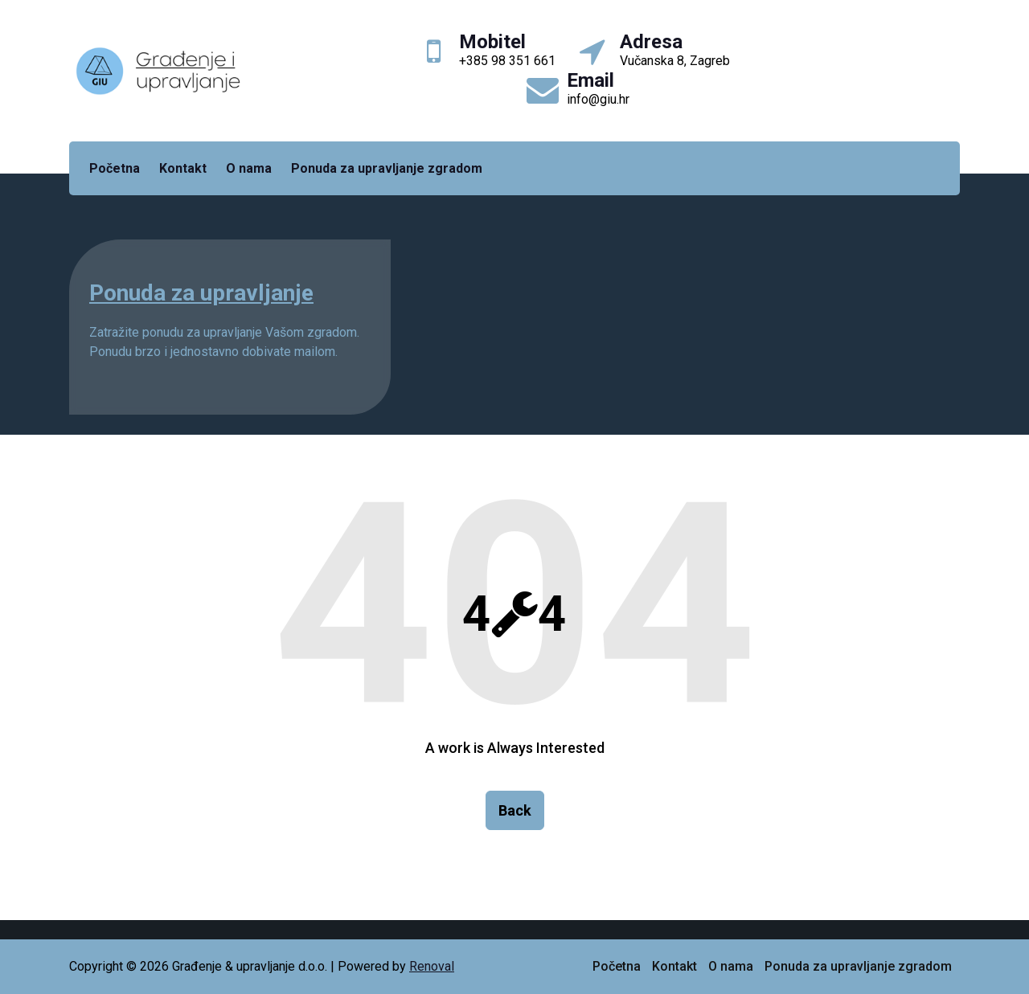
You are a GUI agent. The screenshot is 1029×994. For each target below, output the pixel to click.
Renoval (431, 966)
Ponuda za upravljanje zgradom (386, 168)
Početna (114, 168)
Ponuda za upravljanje (201, 293)
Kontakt (183, 168)
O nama (249, 168)
